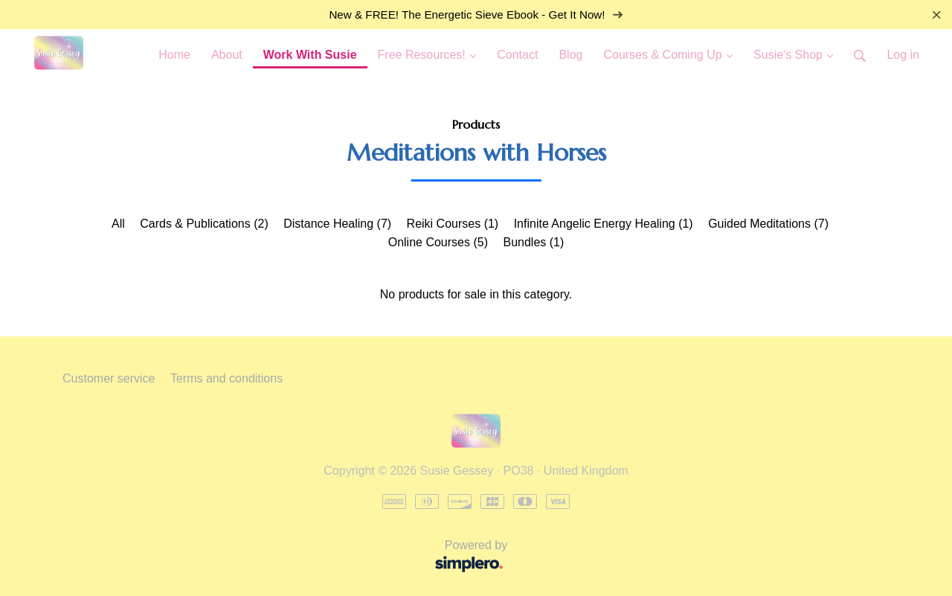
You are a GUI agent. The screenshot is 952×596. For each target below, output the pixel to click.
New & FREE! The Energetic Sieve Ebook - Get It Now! (476, 14)
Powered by (289, 558)
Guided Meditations (768, 223)
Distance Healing (337, 223)
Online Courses (438, 242)
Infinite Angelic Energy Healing (603, 223)
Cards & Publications (204, 223)
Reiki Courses (453, 223)
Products (476, 124)
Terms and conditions (226, 378)
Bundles (533, 242)
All (118, 223)
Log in (903, 54)
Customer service (108, 378)
